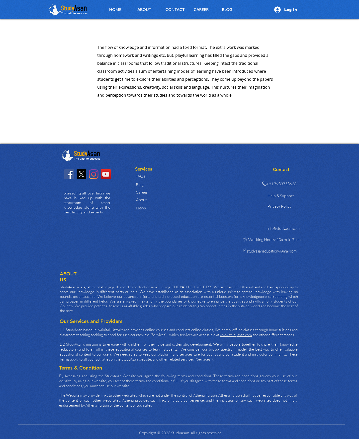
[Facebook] (69, 174)
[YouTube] (106, 174)
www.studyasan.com (236, 334)
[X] (81, 174)
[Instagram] (93, 174)
